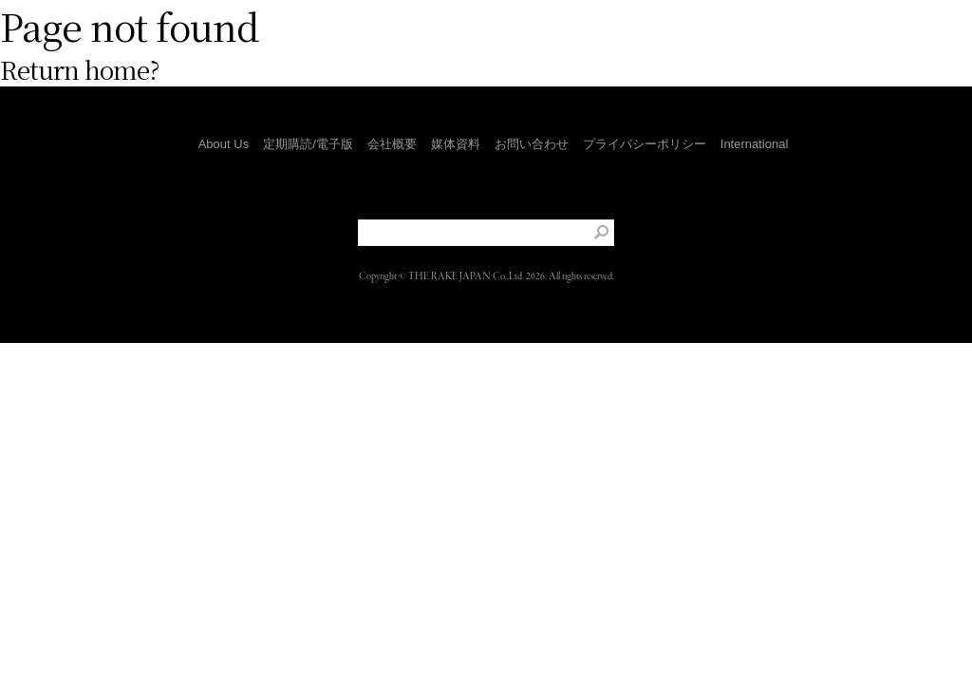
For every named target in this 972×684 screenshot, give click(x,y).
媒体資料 (455, 144)
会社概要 (392, 144)
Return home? (79, 68)
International (754, 144)
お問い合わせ (532, 144)
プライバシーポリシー (644, 144)
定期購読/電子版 (308, 144)
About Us (223, 144)
